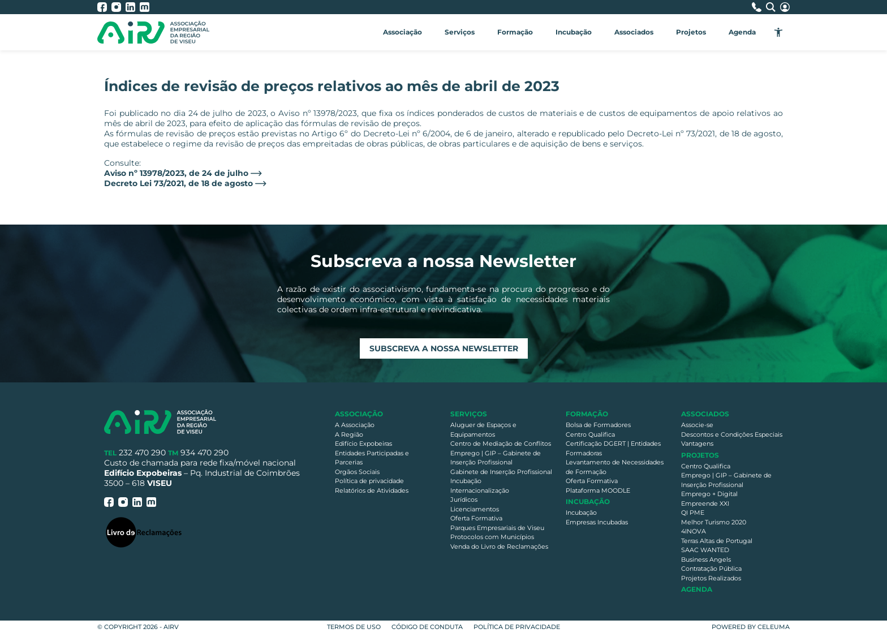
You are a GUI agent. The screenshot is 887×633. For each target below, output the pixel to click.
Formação (515, 32)
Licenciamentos (474, 509)
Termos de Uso (354, 627)
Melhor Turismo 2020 (713, 522)
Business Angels (706, 559)
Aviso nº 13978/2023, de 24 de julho (176, 173)
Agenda (742, 32)
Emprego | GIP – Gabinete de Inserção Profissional (495, 458)
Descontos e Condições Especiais (731, 434)
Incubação (574, 32)
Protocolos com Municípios (492, 537)
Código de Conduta (427, 627)
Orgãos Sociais (357, 472)
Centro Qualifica (590, 434)
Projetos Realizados (711, 578)
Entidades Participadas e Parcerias (372, 458)
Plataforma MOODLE (598, 490)
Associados (633, 32)
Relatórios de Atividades (371, 490)
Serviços (460, 32)
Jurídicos (463, 499)
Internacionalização (479, 490)
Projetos (691, 32)
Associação (402, 32)
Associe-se (697, 425)
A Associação (354, 425)
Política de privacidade (369, 481)
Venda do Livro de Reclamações (499, 546)
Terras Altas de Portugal (716, 541)
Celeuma (773, 627)
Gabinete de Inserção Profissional (501, 472)
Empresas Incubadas (597, 522)
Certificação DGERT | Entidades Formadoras (613, 448)
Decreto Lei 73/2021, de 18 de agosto (178, 183)
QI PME (692, 512)
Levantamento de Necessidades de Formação (615, 467)
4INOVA (693, 531)
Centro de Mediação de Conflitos (500, 443)
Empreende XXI (705, 503)
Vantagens (697, 443)
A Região (349, 434)
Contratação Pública (711, 568)
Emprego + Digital (709, 494)
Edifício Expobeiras (363, 443)
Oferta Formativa (476, 518)
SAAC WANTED (705, 550)
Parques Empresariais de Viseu (497, 528)
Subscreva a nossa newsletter (443, 348)
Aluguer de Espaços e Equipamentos (483, 429)
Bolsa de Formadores (598, 425)
